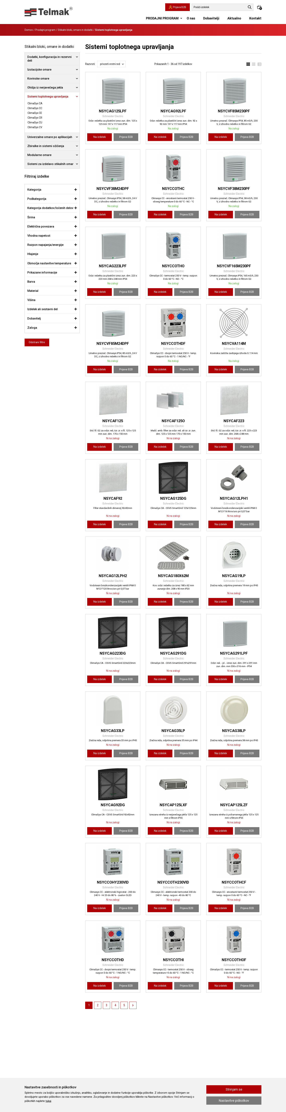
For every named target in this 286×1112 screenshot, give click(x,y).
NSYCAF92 (113, 498)
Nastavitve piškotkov (234, 1100)
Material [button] (32, 291)
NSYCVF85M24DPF (113, 343)
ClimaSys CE (35, 112)
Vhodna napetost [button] (38, 235)
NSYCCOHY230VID (113, 882)
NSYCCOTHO (173, 266)
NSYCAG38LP (234, 731)
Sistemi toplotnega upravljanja (47, 96)
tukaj (48, 1101)
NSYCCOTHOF (234, 960)
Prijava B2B (126, 137)
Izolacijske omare (39, 69)
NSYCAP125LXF (173, 805)
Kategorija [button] (34, 189)
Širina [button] (31, 217)
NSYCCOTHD (113, 960)
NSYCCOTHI (173, 960)
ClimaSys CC (35, 108)
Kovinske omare (38, 78)
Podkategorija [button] (36, 199)
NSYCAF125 (112, 421)
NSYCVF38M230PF (234, 188)
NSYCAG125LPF (112, 111)
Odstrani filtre (37, 342)
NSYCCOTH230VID (173, 882)
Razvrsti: (90, 64)
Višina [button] (31, 300)
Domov (29, 29)
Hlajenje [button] (32, 254)
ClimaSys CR (35, 117)
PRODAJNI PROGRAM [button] (162, 18)
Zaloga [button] (32, 327)
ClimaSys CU (35, 122)
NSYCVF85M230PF (234, 111)
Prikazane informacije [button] (42, 272)
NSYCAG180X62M (173, 576)
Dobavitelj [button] (34, 318)
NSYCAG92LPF (173, 111)
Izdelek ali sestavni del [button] (42, 309)
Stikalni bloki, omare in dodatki (75, 29)
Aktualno (234, 18)
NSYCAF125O (173, 421)
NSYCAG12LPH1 (234, 498)
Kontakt (255, 18)
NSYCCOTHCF (234, 882)
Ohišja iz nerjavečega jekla (45, 87)
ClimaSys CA (35, 103)
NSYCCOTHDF (173, 343)
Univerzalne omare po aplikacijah (49, 137)
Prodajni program (45, 29)
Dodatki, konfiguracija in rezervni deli (49, 58)
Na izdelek (99, 137)
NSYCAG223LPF (112, 266)
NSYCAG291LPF (234, 653)
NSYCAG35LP (173, 731)
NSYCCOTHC (173, 188)
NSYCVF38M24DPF (113, 188)
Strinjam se (234, 1089)
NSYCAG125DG (173, 498)
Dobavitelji (211, 18)
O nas (191, 18)
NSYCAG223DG (113, 653)
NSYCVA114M (234, 343)
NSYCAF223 (234, 421)
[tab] (52, 189)
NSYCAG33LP (112, 731)
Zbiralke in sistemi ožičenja (45, 146)
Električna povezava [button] (40, 226)
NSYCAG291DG (173, 653)
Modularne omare (39, 155)
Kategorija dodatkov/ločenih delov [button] (50, 208)
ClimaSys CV (35, 127)
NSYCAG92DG (113, 805)
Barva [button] (31, 281)
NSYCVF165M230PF (234, 266)
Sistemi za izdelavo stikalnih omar (50, 164)
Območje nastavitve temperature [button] (49, 263)
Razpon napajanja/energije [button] (45, 245)
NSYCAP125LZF (234, 805)
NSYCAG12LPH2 (113, 576)
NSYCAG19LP (234, 576)
